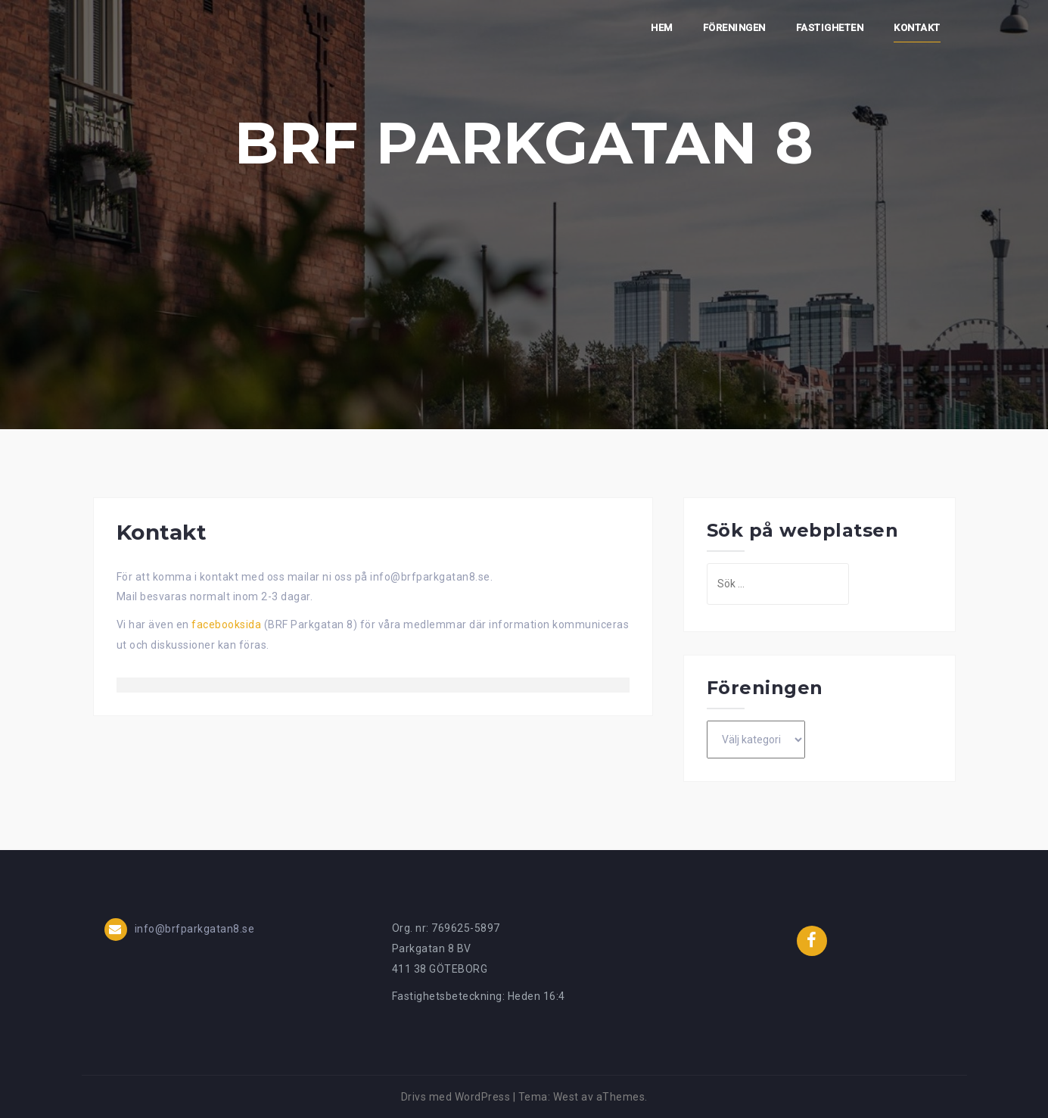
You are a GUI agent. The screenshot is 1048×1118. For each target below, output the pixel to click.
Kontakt (917, 27)
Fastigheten (830, 27)
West (566, 1097)
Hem (662, 27)
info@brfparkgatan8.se (195, 929)
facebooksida (227, 624)
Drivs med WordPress (456, 1097)
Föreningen (734, 27)
